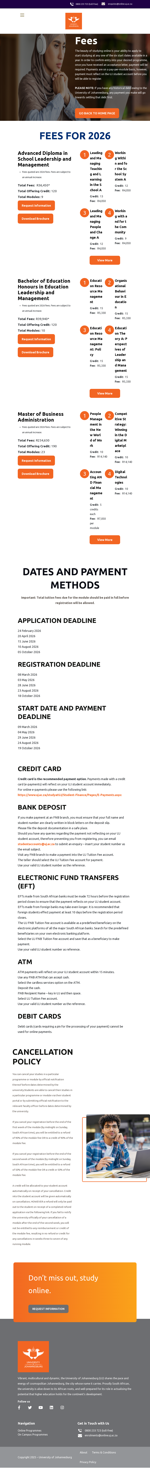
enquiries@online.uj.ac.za (120, 4)
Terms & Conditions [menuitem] (104, 1452)
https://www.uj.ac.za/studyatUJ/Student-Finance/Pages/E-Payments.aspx (70, 795)
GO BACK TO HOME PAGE (97, 113)
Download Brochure (35, 218)
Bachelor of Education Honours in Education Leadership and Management (44, 289)
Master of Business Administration (41, 417)
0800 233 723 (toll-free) (87, 4)
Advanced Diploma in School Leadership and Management (44, 158)
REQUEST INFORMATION (48, 1308)
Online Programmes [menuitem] (29, 1430)
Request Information (36, 205)
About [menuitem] (83, 1452)
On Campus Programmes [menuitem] (33, 1434)
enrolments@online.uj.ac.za (101, 1435)
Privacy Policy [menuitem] (88, 1462)
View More (104, 260)
